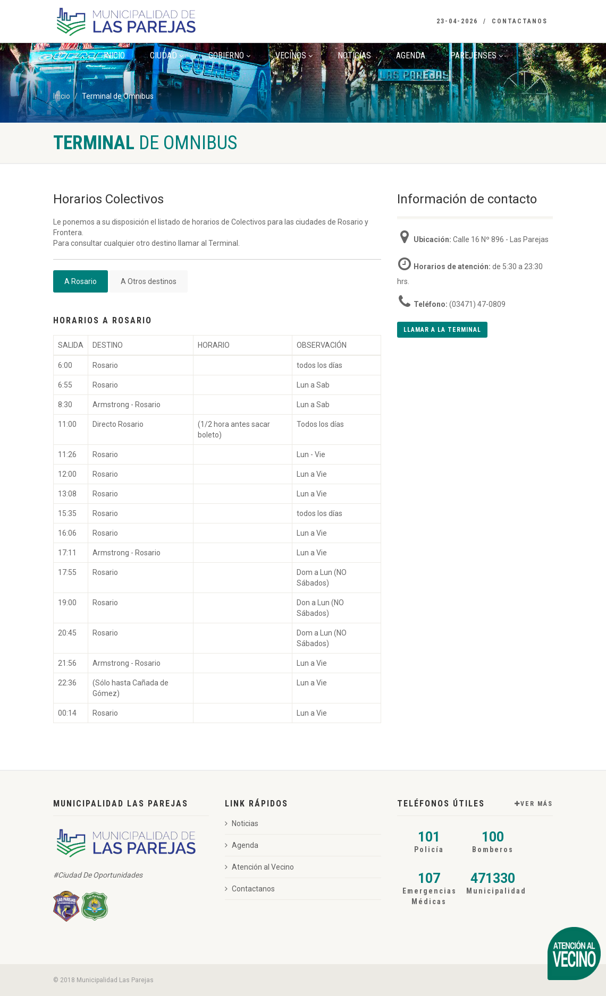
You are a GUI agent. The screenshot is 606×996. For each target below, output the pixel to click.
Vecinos (294, 55)
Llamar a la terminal (442, 329)
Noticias (354, 55)
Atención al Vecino (259, 867)
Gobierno (229, 55)
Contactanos (520, 21)
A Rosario (80, 281)
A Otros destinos (148, 281)
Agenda (410, 55)
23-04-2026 (457, 21)
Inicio (114, 55)
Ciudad (166, 55)
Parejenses (476, 55)
